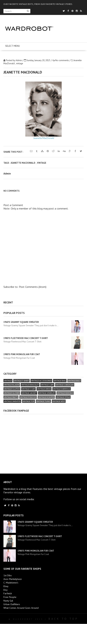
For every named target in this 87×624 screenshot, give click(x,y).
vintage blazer (11, 385)
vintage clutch (12, 389)
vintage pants (11, 397)
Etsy (5, 589)
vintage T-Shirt (21, 380)
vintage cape (47, 385)
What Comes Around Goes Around (21, 607)
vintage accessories (41, 380)
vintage (19, 63)
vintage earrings (61, 389)
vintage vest (58, 401)
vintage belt (74, 380)
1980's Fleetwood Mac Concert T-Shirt (25, 338)
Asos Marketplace (12, 579)
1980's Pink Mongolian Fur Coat (21, 354)
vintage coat (28, 389)
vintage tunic (43, 401)
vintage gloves (12, 393)
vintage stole (63, 397)
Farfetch (7, 593)
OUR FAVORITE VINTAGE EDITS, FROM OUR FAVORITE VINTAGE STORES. (38, 4)
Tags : (7, 162)
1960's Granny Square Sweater (21, 322)
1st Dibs (7, 575)
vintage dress (44, 389)
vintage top (28, 401)
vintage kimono (65, 393)
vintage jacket (29, 393)
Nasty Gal (8, 600)
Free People (9, 597)
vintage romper (46, 397)
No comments (62, 60)
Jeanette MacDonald (43, 138)
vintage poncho (28, 397)
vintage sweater (12, 401)
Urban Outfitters (11, 604)
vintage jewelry (47, 393)
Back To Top (63, 618)
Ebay (5, 586)
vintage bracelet (30, 385)
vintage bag (60, 380)
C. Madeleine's (10, 582)
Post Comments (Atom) (32, 286)
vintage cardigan (65, 385)
